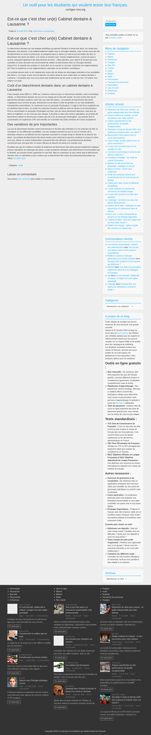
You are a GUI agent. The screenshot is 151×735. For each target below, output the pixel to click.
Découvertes (113, 79)
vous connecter (24, 179)
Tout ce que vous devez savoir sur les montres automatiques (123, 250)
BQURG (111, 267)
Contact (111, 68)
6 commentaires (43, 660)
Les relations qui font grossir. (77, 665)
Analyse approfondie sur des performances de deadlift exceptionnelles (119, 124)
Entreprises (112, 60)
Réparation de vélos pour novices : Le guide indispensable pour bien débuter (127, 610)
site (109, 276)
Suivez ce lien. (116, 38)
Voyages (111, 62)
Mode (110, 77)
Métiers (111, 74)
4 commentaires (42, 616)
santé (20, 165)
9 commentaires (43, 639)
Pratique (111, 54)
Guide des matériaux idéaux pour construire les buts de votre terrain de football (123, 177)
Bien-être (111, 65)
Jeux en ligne (113, 88)
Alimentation (113, 85)
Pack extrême (123, 333)
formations (120, 403)
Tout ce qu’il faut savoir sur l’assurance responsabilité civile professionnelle (79, 610)
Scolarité (111, 93)
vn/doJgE (111, 284)
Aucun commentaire (46, 31)
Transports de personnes (118, 82)
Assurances (112, 91)
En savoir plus (14, 626)
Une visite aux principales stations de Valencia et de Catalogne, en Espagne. (124, 270)
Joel (34, 31)
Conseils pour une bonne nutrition (33, 657)
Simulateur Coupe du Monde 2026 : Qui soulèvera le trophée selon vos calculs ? (127, 700)
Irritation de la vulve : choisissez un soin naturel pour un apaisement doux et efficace (124, 208)
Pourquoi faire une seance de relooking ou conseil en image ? (122, 287)
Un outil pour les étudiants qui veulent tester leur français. (75, 5)
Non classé (24, 604)
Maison (111, 57)
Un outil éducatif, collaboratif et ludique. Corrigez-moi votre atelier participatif (123, 278)
